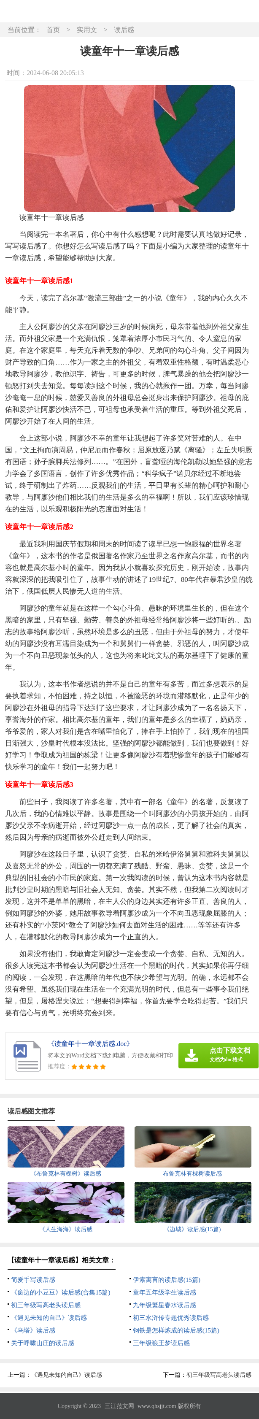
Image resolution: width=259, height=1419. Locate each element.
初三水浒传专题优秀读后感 (171, 1317)
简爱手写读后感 (33, 1279)
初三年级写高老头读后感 (46, 1305)
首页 (53, 29)
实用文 (87, 29)
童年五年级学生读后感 (164, 1292)
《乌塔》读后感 (33, 1330)
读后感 (124, 29)
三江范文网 (119, 1406)
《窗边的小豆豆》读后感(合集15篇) (60, 1292)
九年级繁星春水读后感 (164, 1305)
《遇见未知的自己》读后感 (49, 1317)
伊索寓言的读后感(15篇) (166, 1279)
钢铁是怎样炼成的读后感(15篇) (176, 1330)
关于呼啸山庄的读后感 (42, 1343)
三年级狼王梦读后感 (161, 1343)
